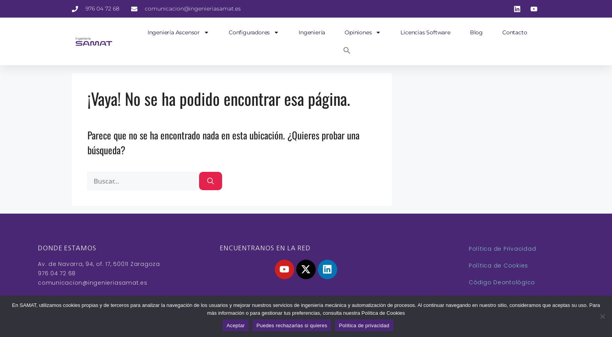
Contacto (514, 32)
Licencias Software (425, 32)
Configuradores (254, 32)
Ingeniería (312, 32)
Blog (476, 32)
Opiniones (363, 32)
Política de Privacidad (502, 249)
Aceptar (235, 325)
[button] (347, 50)
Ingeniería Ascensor (178, 32)
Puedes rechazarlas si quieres (291, 325)
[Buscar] (210, 181)
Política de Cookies (498, 265)
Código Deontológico (502, 282)
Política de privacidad (364, 325)
